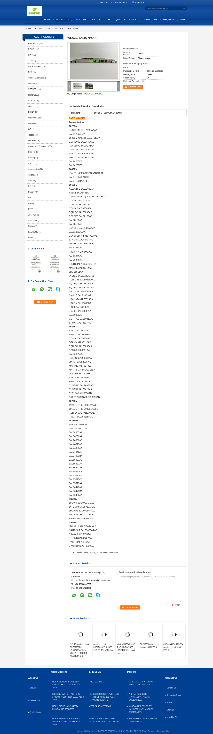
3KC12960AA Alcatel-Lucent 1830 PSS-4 (149, 645)
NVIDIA (31, 226)
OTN (30, 129)
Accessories (33, 169)
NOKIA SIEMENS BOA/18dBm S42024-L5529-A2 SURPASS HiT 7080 (66, 685)
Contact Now (134, 86)
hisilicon (31, 106)
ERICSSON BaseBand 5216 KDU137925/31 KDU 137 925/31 (104, 720)
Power (31, 158)
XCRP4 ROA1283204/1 (100, 706)
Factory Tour (101, 19)
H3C (30, 198)
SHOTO (31, 152)
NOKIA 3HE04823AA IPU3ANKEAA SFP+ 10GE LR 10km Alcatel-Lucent (127, 648)
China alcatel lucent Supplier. (64, 731)
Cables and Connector (38, 146)
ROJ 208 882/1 (97, 682)
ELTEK (31, 209)
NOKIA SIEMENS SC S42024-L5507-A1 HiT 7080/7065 (65, 707)
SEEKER (32, 89)
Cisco (30, 163)
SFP (30, 180)
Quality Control (126, 19)
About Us (80, 19)
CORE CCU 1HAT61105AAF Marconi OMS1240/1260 (141, 683)
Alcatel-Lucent (50, 29)
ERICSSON (33, 43)
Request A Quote (174, 19)
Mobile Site (172, 717)
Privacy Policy (44, 731)
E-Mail (169, 702)
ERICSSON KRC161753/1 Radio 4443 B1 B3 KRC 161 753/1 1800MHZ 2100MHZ (104, 697)
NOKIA (31, 49)
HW (30, 55)
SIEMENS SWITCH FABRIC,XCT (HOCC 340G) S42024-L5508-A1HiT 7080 (68, 697)
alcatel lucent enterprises (107, 553)
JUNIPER (32, 215)
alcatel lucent (89, 553)
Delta (30, 123)
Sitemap (170, 710)
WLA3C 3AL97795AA (93, 94)
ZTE (30, 61)
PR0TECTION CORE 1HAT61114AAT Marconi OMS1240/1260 (139, 697)
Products (62, 19)
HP (29, 203)
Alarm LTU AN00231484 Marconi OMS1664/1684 (142, 720)
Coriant (31, 192)
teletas (79, 553)
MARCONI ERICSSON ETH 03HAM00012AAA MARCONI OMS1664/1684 (141, 709)
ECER (172, 731)
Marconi (31, 83)
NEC (30, 72)
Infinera (31, 95)
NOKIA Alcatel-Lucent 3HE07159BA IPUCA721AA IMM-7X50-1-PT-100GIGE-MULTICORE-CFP (79, 650)
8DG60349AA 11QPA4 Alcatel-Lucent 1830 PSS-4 (173, 647)
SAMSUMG (33, 232)
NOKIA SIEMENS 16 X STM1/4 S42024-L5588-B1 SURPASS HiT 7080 (66, 721)
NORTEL (32, 101)
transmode (33, 220)
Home (47, 19)
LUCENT (32, 140)
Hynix (30, 238)
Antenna (32, 175)
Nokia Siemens (34, 66)
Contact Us (150, 19)
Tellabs (31, 135)
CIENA (31, 112)
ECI (30, 186)
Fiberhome (33, 118)
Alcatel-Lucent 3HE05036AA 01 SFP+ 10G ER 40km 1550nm (103, 647)
